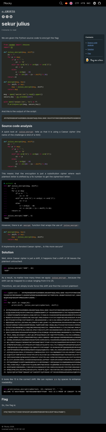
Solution (91, 49)
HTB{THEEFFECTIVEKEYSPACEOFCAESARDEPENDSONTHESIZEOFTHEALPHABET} (34, 412)
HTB (83, 3)
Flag (89, 53)
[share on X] (7, 18)
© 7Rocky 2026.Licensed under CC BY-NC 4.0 (13, 428)
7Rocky (7, 3)
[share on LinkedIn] (11, 18)
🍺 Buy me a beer (94, 60)
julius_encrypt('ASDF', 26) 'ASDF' (19, 269)
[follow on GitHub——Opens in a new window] (100, 3)
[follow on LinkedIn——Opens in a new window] (95, 3)
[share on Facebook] (3, 18)
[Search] (61, 3)
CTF (77, 3)
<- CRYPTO (8, 11)
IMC (88, 3)
